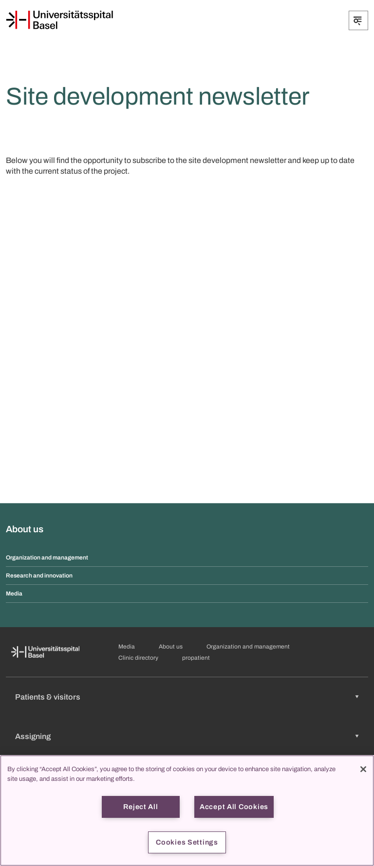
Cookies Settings (187, 842)
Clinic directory (138, 657)
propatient (196, 657)
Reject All (140, 807)
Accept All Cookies (234, 807)
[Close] (363, 769)
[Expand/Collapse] (358, 20)
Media (14, 593)
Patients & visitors (47, 697)
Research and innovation (39, 575)
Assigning (33, 736)
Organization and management (47, 557)
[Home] (59, 20)
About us (171, 646)
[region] (187, 810)
